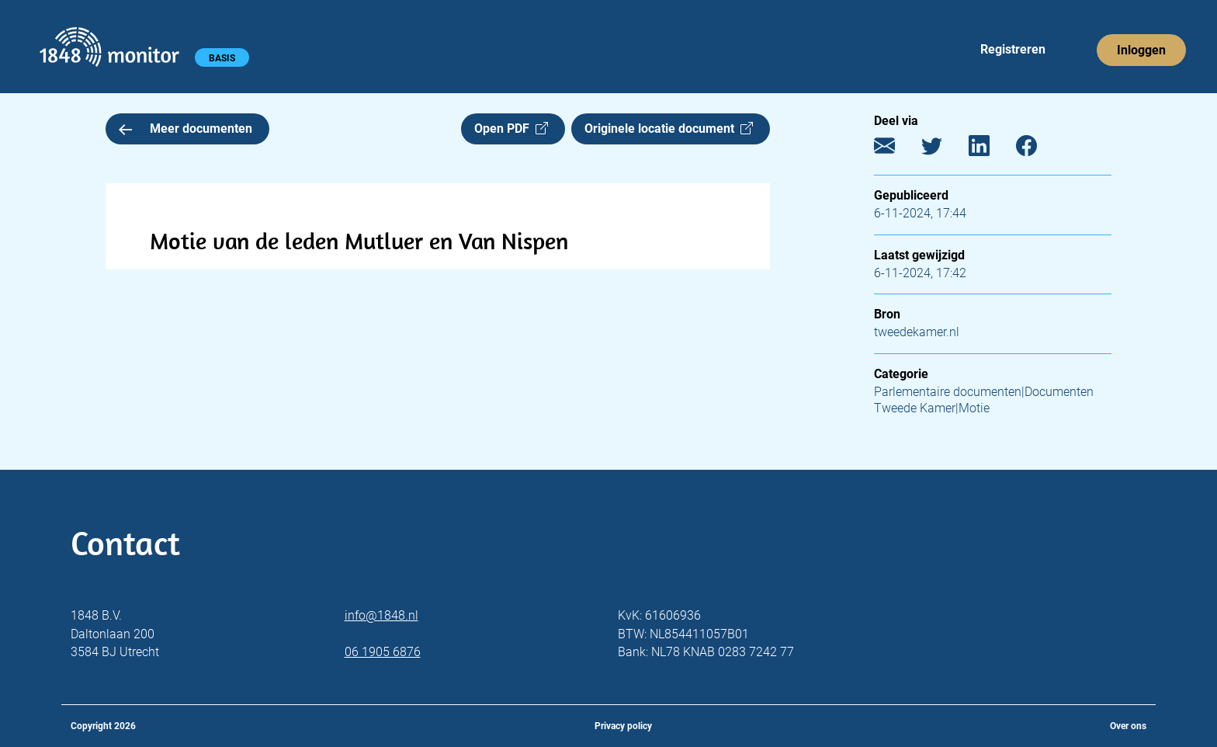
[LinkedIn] (991, 149)
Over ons (1128, 726)
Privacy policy (623, 726)
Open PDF (511, 128)
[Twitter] (943, 149)
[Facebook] (1038, 149)
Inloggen (1141, 50)
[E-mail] (896, 149)
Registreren (1012, 49)
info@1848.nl (381, 615)
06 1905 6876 (383, 652)
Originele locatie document (668, 128)
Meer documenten (185, 128)
